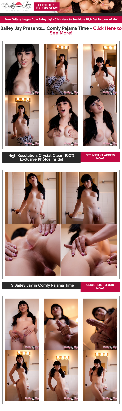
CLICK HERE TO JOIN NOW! (100, 287)
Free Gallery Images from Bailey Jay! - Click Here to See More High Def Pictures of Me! (61, 20)
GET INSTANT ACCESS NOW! (100, 157)
